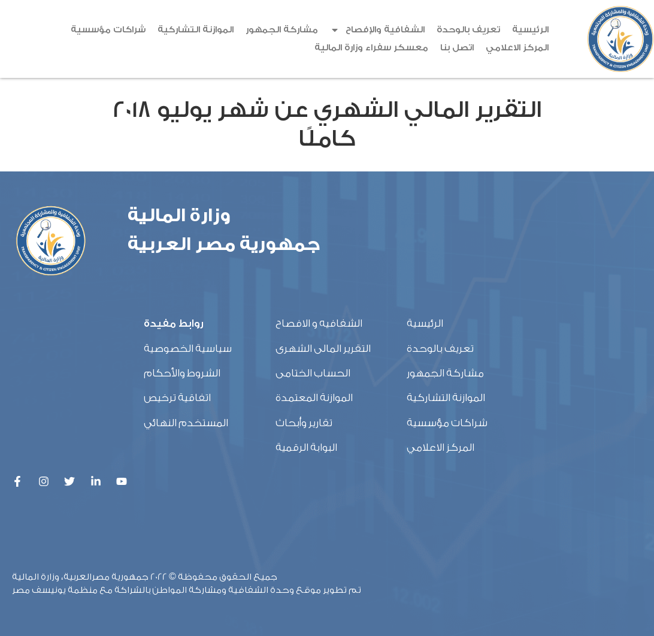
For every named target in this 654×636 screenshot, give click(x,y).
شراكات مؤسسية (108, 30)
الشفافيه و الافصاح (318, 323)
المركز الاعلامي (517, 48)
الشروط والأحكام (182, 373)
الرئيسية (530, 30)
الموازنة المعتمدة (314, 397)
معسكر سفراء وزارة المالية (371, 48)
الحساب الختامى (312, 373)
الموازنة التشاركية (196, 30)
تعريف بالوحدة (468, 30)
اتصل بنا (457, 48)
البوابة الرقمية (306, 447)
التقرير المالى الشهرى (323, 348)
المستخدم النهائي (186, 423)
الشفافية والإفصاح (377, 30)
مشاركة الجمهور (282, 30)
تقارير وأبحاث (303, 423)
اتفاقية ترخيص (177, 397)
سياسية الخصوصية (188, 348)
